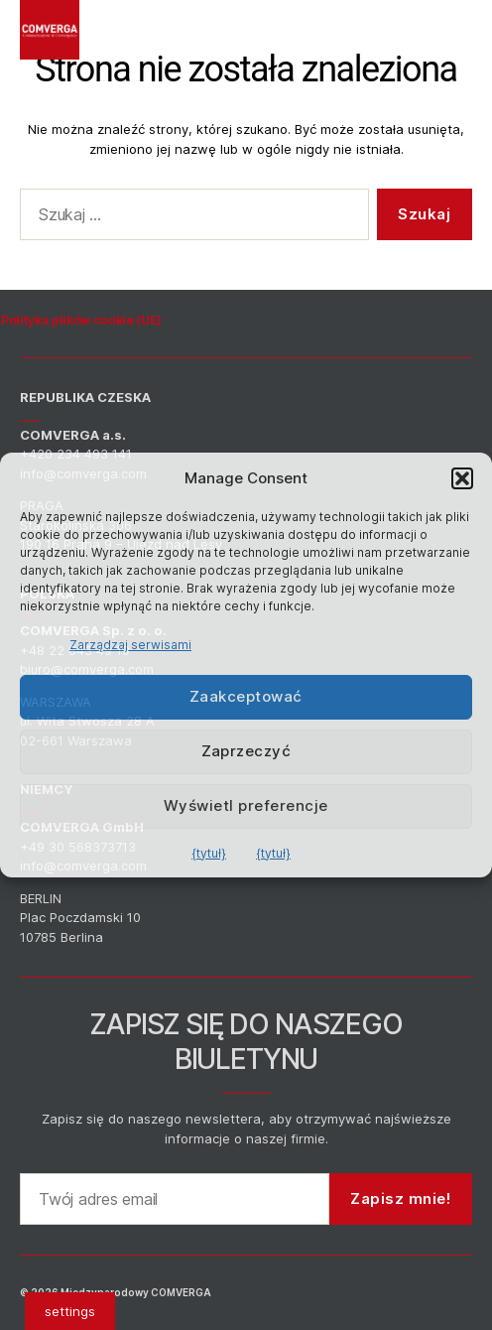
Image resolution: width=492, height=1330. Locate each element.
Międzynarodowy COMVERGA (136, 1292)
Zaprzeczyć (246, 750)
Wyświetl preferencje (246, 805)
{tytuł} (208, 853)
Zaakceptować (246, 696)
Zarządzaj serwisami (130, 644)
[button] (462, 478)
